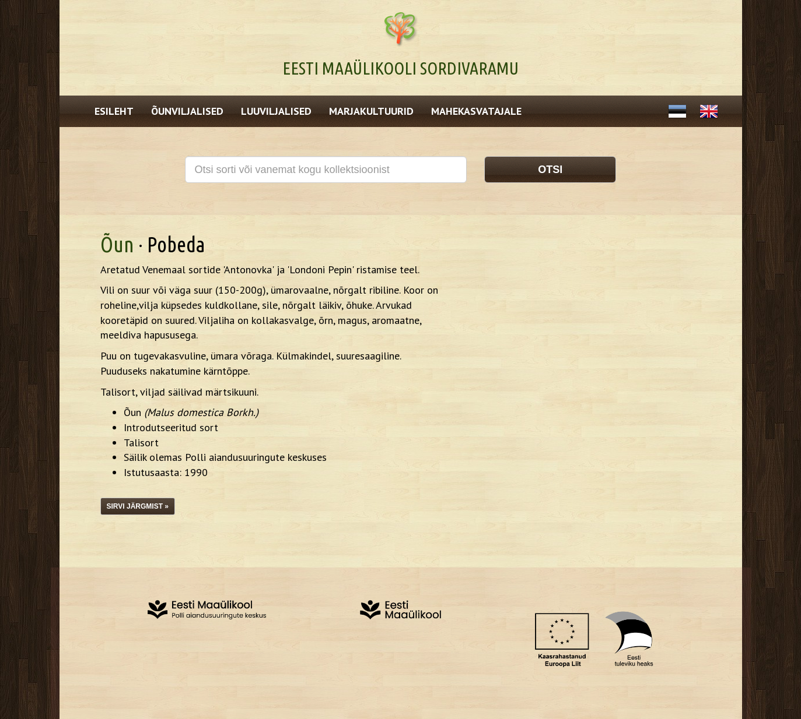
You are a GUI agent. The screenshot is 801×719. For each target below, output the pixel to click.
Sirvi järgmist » (138, 506)
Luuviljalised (276, 111)
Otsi (550, 169)
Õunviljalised (187, 111)
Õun (117, 244)
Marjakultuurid (371, 111)
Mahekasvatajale (476, 111)
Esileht (114, 111)
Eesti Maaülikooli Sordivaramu (400, 68)
